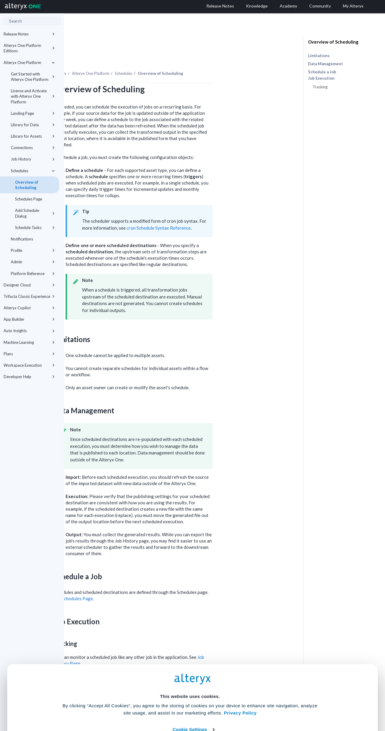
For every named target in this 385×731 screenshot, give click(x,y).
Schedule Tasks (35, 227)
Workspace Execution (29, 365)
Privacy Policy (240, 670)
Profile (33, 250)
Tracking (320, 86)
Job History (33, 159)
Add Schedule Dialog (35, 213)
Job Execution (321, 78)
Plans (29, 353)
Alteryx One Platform (29, 62)
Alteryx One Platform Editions (29, 48)
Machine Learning (29, 342)
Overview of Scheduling (26, 185)
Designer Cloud (29, 285)
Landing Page (33, 113)
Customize (238, 704)
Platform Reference (33, 273)
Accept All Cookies (147, 704)
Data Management (325, 63)
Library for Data (33, 124)
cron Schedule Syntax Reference (223, 211)
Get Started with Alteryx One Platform (33, 77)
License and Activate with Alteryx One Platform (33, 96)
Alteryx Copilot (29, 307)
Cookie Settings (190, 686)
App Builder (29, 319)
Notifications (22, 239)
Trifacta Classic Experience (29, 296)
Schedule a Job (322, 71)
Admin (33, 261)
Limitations (319, 55)
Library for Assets (33, 136)
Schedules (33, 170)
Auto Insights (29, 330)
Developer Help (29, 376)
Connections (33, 147)
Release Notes (29, 34)
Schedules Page (28, 199)
